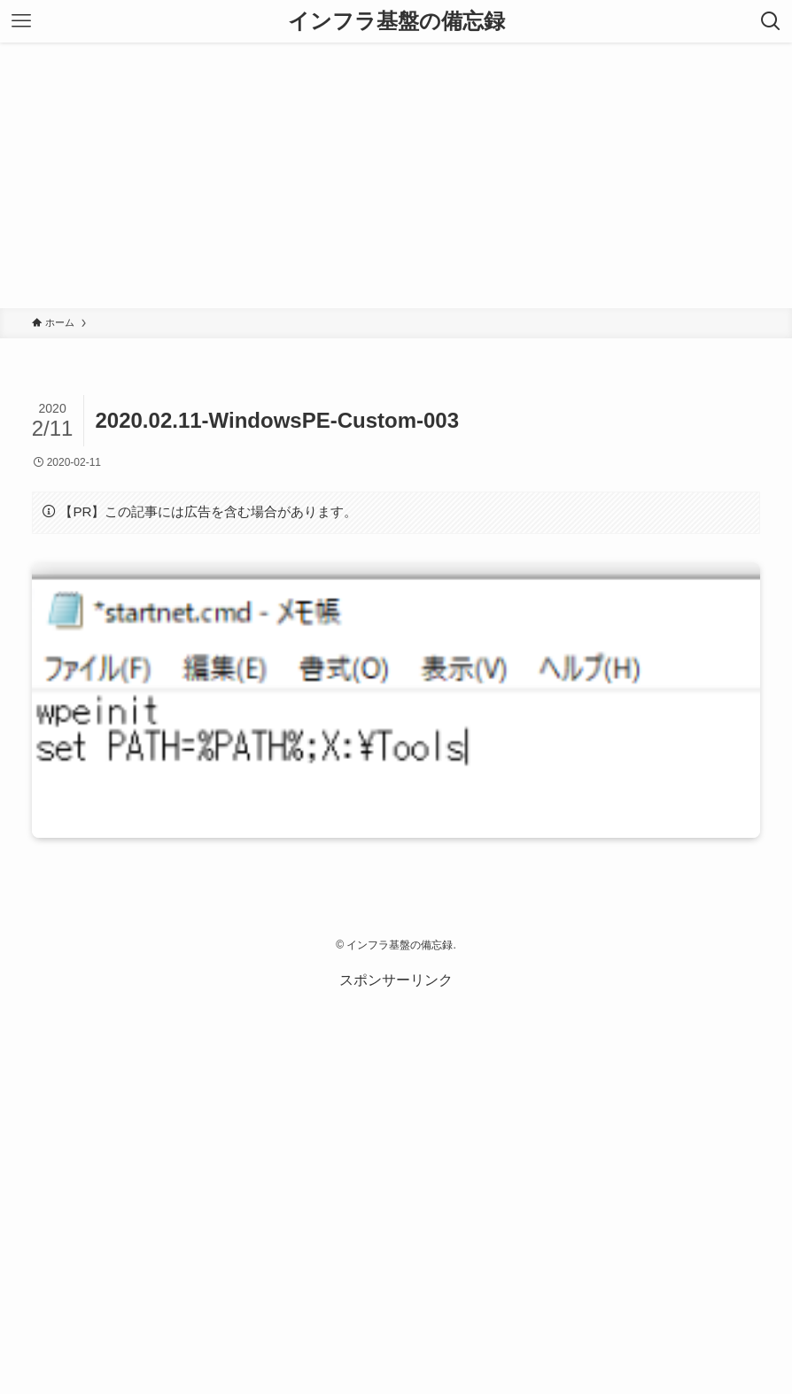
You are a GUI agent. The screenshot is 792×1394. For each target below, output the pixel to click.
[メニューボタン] (21, 21)
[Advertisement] (396, 175)
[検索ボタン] (770, 21)
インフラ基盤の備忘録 (396, 21)
